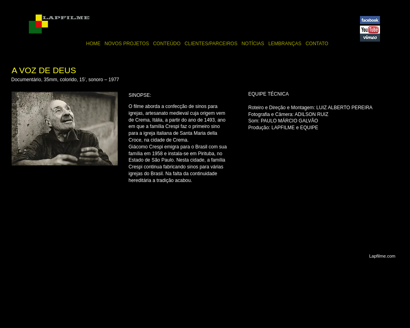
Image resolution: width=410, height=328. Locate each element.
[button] (65, 129)
